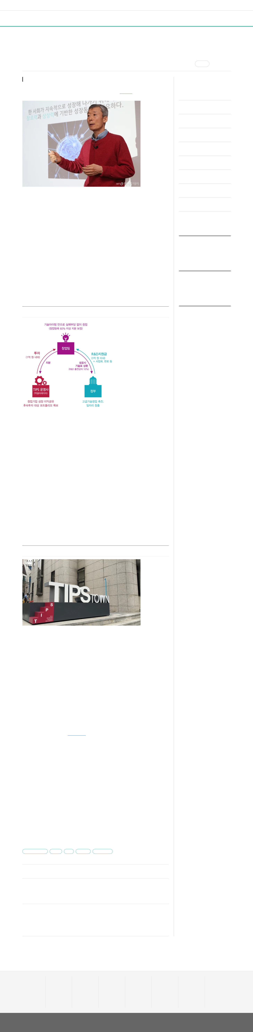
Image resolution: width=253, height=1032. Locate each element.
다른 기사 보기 (157, 856)
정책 (64, 18)
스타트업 (81, 835)
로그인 (221, 5)
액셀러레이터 (214, 968)
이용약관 (205, 1006)
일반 (51, 18)
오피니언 (174, 5)
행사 (77, 18)
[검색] (228, 5)
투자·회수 (106, 968)
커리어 (146, 5)
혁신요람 (160, 5)
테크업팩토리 (135, 973)
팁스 (67, 835)
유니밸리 (212, 973)
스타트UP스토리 (93, 5)
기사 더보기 (160, 728)
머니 (109, 5)
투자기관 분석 (29, 977)
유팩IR (158, 973)
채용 (184, 968)
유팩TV (159, 968)
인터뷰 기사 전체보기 (194, 347)
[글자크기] (221, 64)
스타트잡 (186, 973)
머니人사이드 (108, 977)
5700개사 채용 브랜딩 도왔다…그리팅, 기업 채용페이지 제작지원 (66, 814)
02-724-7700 (40, 1018)
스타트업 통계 (29, 968)
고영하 (55, 835)
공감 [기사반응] (205, 63)
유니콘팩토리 (35, 5)
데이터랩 (72, 5)
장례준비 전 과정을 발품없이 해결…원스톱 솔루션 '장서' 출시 (64, 793)
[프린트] (229, 64)
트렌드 (121, 5)
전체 (28, 18)
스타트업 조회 (29, 973)
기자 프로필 (214, 986)
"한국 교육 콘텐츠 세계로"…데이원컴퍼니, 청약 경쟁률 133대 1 (65, 821)
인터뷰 (90, 18)
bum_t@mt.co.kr (52, 855)
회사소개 (193, 1006)
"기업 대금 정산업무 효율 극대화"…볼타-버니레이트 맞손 (61, 800)
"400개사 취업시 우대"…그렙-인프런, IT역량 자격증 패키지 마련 (66, 807)
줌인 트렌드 (134, 968)
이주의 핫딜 (107, 973)
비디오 (133, 5)
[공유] (214, 64)
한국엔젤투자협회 (35, 835)
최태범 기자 (28, 62)
